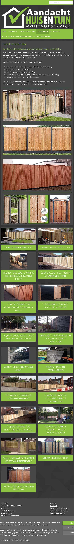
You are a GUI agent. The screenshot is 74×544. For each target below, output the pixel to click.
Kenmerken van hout (57, 513)
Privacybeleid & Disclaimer (60, 508)
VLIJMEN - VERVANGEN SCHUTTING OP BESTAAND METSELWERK (19, 459)
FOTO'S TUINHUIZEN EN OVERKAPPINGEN (17, 37)
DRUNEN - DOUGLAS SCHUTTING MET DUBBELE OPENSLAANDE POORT (18, 276)
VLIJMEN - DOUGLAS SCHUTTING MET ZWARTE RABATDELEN (18, 337)
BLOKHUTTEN (55, 31)
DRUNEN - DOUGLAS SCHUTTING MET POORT (18, 488)
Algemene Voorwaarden (59, 511)
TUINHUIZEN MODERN (27, 31)
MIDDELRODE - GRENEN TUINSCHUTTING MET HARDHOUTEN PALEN (55, 429)
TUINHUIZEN (12, 31)
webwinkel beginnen (45, 540)
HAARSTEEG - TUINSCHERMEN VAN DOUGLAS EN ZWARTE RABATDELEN (55, 338)
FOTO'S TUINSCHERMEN (42, 37)
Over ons (53, 506)
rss (37, 540)
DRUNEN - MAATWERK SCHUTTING (55, 247)
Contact (53, 503)
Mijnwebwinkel (64, 540)
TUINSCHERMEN (42, 31)
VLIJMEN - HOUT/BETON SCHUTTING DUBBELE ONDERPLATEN (55, 398)
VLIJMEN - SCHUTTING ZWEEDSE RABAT (18, 368)
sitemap (32, 540)
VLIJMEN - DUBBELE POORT (55, 458)
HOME (4, 31)
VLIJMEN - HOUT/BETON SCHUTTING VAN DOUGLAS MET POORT (18, 307)
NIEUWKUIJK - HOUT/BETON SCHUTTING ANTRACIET (18, 397)
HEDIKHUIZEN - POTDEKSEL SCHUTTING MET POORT (55, 306)
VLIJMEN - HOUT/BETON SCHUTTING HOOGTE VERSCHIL (18, 428)
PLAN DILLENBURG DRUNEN (18, 247)
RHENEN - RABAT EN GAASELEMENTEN (55, 368)
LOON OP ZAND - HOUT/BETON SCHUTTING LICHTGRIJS (55, 274)
